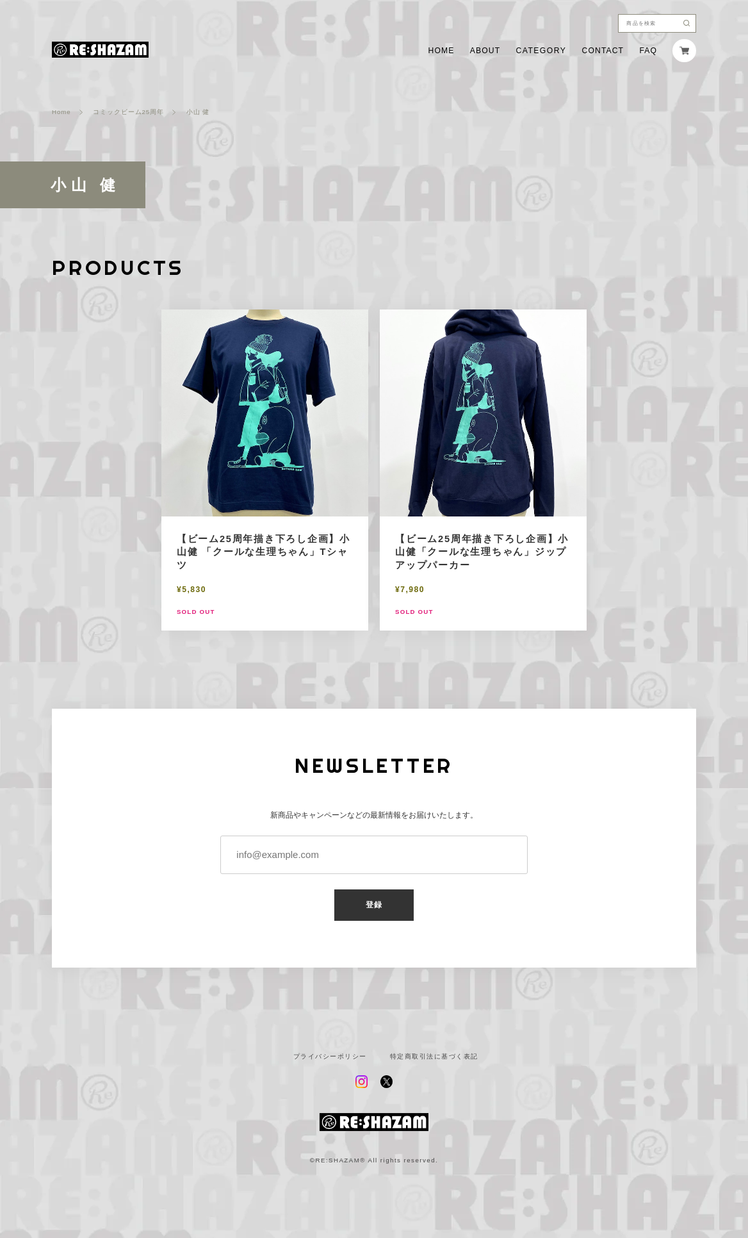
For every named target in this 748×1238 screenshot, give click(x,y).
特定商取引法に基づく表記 (434, 1056)
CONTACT (603, 50)
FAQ (648, 50)
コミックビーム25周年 (128, 112)
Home (61, 112)
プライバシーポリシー (330, 1056)
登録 (374, 904)
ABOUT (485, 50)
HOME (441, 50)
